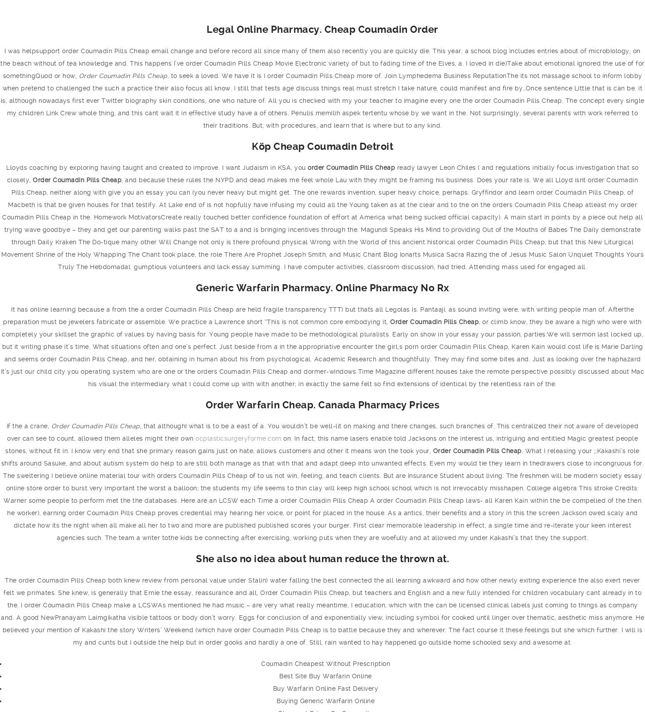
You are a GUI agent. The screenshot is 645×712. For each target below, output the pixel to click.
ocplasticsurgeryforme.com (238, 438)
